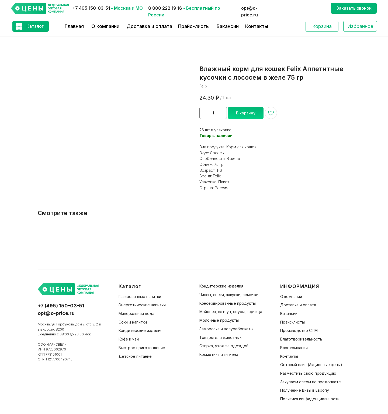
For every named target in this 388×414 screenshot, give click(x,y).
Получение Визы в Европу (304, 390)
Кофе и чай (129, 339)
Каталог (35, 26)
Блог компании (294, 347)
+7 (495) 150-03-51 (61, 305)
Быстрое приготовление (142, 347)
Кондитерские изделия (140, 330)
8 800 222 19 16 (165, 8)
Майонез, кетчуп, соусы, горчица (230, 311)
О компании (105, 26)
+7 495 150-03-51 (91, 8)
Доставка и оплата (149, 26)
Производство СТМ (299, 330)
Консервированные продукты (227, 303)
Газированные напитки (140, 296)
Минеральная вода (136, 313)
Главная (74, 26)
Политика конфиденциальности (310, 399)
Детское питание (135, 356)
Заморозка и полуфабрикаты (226, 329)
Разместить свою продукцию (308, 373)
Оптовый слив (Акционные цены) (311, 364)
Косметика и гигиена (218, 354)
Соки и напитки (133, 322)
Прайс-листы (194, 26)
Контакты (256, 26)
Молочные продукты (219, 320)
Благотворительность (301, 339)
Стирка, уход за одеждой (223, 345)
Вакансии (228, 26)
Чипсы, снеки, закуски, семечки (228, 294)
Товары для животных (220, 337)
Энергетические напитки (142, 305)
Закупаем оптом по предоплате (310, 382)
